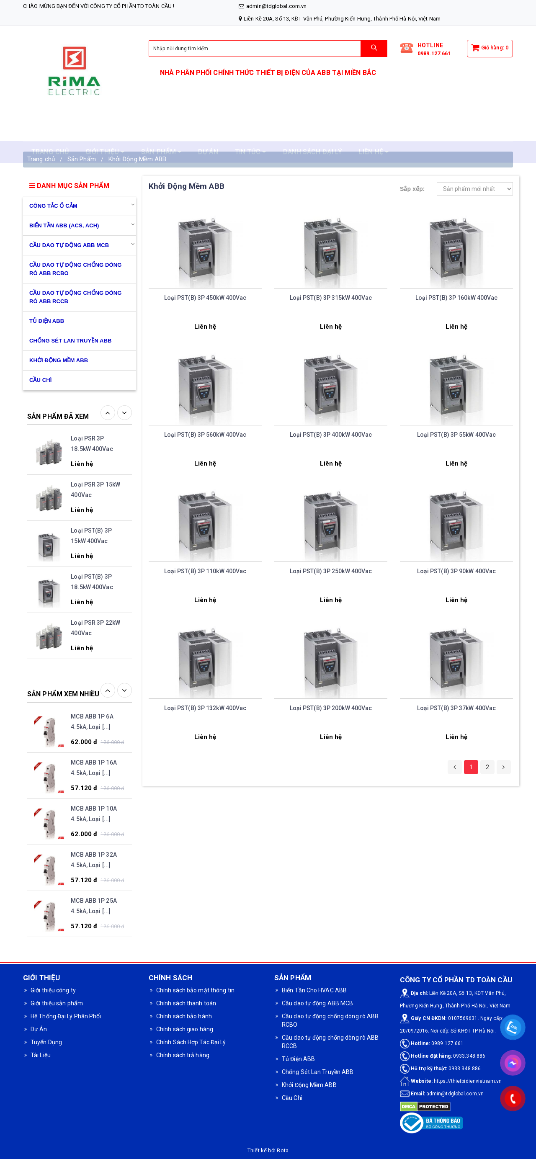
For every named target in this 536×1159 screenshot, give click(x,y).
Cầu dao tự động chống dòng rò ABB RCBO (75, 269)
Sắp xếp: (412, 188)
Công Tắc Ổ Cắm (53, 206)
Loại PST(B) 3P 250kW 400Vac (331, 571)
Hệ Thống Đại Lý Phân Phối (66, 1016)
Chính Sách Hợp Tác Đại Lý (191, 1042)
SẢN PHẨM (161, 132)
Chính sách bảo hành (184, 1016)
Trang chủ (41, 159)
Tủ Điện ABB (46, 321)
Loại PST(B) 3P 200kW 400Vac (331, 708)
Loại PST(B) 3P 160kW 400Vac (456, 297)
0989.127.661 (434, 53)
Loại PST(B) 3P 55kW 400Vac (456, 434)
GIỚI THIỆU (104, 132)
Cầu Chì (292, 1098)
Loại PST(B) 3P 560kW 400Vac (205, 434)
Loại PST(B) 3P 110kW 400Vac (205, 571)
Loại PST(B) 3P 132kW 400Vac (205, 708)
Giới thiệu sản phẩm (57, 1003)
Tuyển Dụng (46, 1042)
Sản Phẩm (81, 159)
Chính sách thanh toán (186, 1003)
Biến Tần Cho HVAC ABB (314, 990)
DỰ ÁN (208, 132)
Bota (282, 1150)
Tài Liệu (41, 1055)
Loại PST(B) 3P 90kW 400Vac (456, 571)
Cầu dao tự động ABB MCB (69, 245)
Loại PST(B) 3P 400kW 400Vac (331, 434)
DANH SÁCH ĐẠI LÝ (313, 132)
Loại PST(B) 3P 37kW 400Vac (456, 708)
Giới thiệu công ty (53, 990)
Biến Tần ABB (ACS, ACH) (64, 225)
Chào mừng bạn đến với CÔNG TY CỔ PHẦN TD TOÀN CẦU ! (98, 6)
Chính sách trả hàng (182, 1055)
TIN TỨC (250, 132)
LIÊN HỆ (374, 132)
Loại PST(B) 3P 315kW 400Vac (331, 297)
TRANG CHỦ (50, 132)
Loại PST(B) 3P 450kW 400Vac (205, 297)
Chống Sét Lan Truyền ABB (70, 340)
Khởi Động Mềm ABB (137, 159)
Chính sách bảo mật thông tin (195, 990)
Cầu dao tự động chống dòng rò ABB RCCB (75, 297)
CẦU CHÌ (40, 380)
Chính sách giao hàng (184, 1029)
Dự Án (39, 1029)
